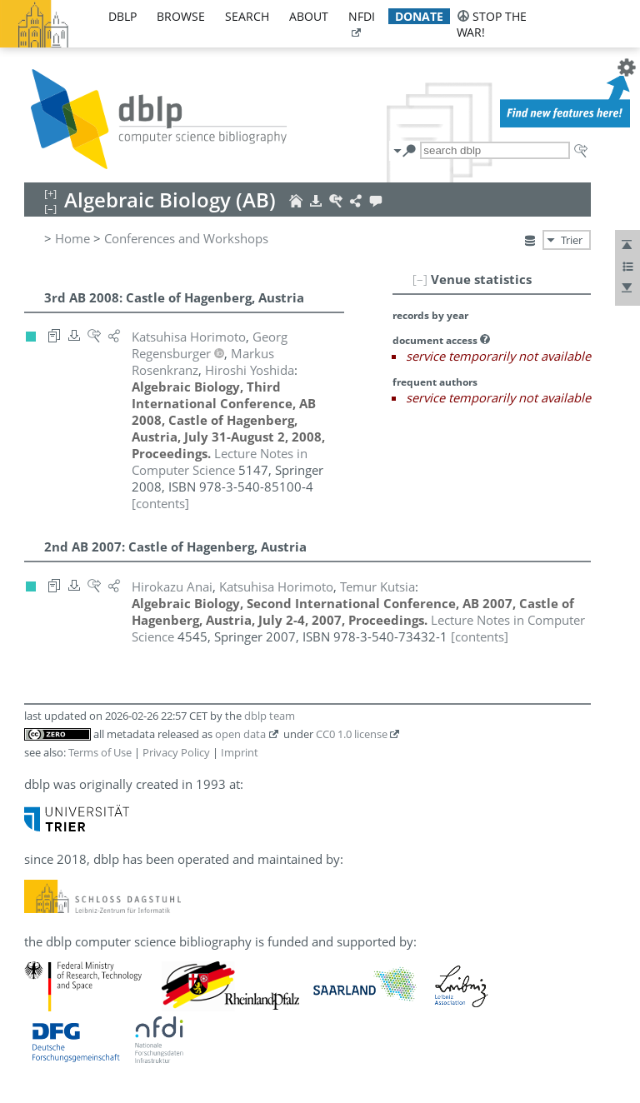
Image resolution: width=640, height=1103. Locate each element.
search (247, 16)
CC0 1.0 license (352, 733)
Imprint (239, 752)
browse (181, 16)
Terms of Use (100, 752)
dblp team (269, 715)
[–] (420, 279)
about (308, 16)
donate (419, 16)
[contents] (160, 503)
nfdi (361, 16)
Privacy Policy (176, 752)
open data (240, 733)
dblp (122, 16)
